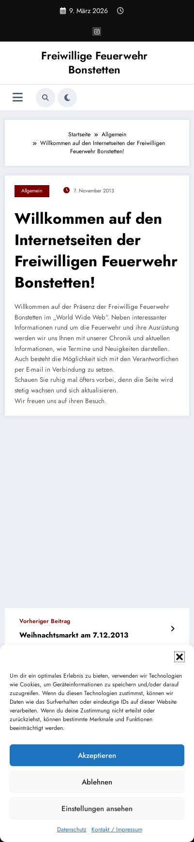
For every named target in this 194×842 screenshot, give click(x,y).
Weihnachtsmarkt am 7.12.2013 (73, 635)
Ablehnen (97, 782)
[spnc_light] (67, 97)
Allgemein (32, 190)
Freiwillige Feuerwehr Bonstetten (94, 62)
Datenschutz (72, 829)
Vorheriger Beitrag (44, 621)
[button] (179, 657)
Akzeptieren (97, 755)
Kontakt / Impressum (116, 829)
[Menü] (18, 97)
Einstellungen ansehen (97, 808)
